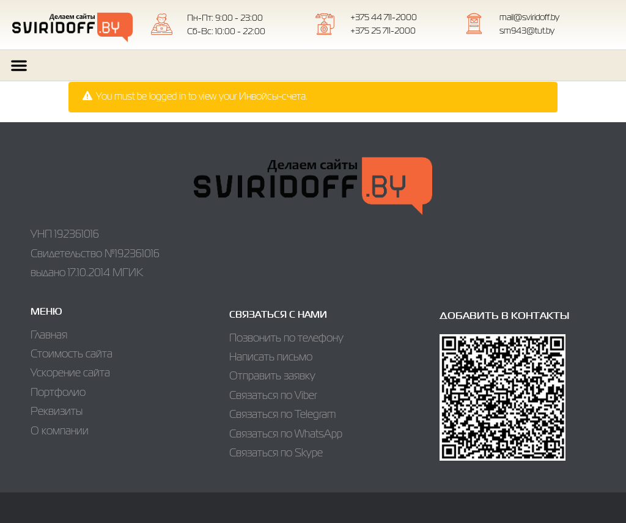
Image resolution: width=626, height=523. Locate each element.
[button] (19, 65)
